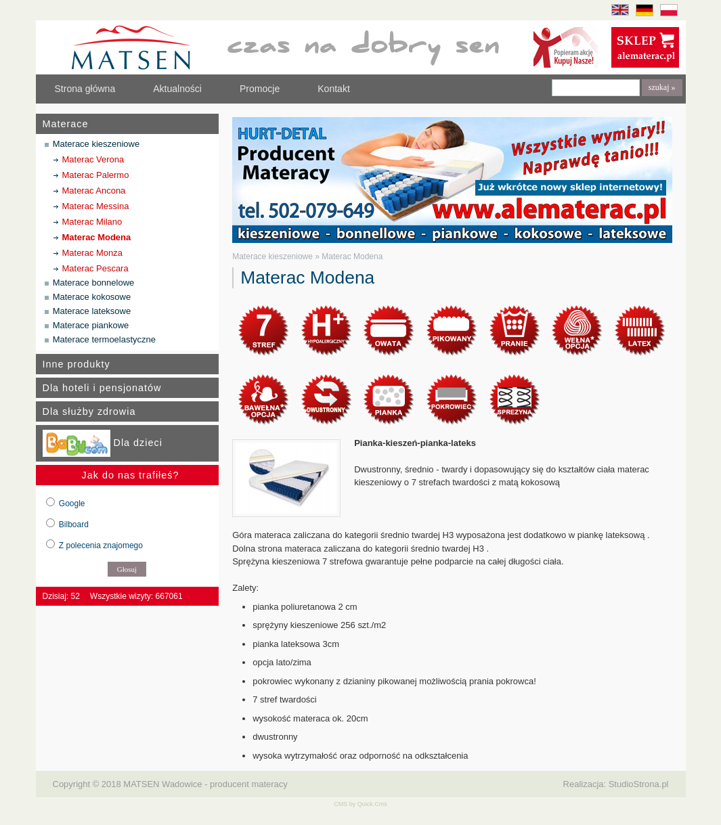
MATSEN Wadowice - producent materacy (205, 784)
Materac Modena (96, 237)
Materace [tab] (66, 123)
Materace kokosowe (92, 297)
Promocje (260, 88)
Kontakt (334, 88)
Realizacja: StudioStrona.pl (616, 784)
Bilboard (74, 524)
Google (72, 503)
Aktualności (177, 88)
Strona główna (85, 88)
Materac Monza (92, 253)
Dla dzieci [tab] (102, 443)
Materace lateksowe (92, 311)
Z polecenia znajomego (101, 545)
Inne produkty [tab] (76, 364)
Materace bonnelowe (94, 282)
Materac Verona (93, 159)
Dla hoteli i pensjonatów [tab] (102, 387)
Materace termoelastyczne (104, 339)
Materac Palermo (95, 175)
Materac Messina (95, 206)
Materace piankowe (91, 325)
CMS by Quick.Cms (360, 804)
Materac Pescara (95, 268)
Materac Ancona (94, 190)
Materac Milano (92, 222)
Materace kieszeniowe (96, 144)
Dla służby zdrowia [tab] (89, 411)
